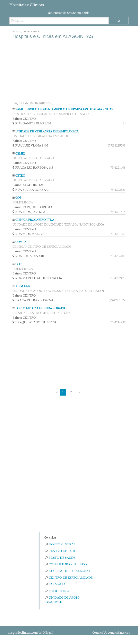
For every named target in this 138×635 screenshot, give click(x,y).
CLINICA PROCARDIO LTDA (34, 220)
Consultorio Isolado (66, 564)
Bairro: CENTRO (24, 119)
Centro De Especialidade (69, 577)
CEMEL (20, 153)
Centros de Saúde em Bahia (69, 13)
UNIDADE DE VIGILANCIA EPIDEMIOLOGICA (47, 131)
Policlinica (57, 591)
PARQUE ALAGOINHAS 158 (69, 322)
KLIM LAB (22, 286)
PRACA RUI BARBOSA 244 (69, 300)
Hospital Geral (60, 544)
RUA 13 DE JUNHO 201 (69, 212)
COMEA (20, 242)
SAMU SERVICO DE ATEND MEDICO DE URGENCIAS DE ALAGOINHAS (64, 109)
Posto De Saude (60, 557)
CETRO (20, 175)
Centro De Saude (61, 551)
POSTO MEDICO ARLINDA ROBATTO (40, 308)
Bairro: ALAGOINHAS (28, 185)
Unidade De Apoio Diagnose (62, 600)
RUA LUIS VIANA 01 (69, 256)
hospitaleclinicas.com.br (24, 632)
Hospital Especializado (67, 571)
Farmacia (55, 584)
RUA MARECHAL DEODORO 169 (69, 278)
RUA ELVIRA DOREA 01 (69, 190)
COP (18, 198)
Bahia (16, 32)
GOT (18, 264)
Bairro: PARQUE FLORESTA (33, 207)
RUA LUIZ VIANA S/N (69, 145)
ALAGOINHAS (31, 32)
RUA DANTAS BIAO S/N (69, 123)
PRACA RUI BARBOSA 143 (69, 167)
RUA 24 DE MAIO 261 (69, 234)
